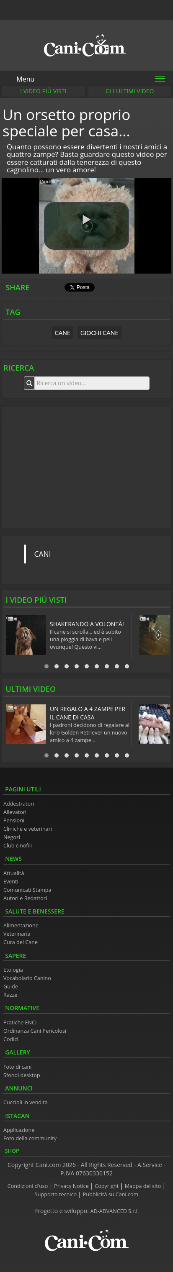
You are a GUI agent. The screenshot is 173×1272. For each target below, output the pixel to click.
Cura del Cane (20, 942)
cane (62, 332)
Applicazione (18, 1130)
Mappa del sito (144, 1186)
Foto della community (30, 1138)
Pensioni (13, 820)
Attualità (13, 873)
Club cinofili (17, 845)
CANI (42, 554)
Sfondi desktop (21, 1075)
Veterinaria (17, 933)
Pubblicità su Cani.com (110, 1194)
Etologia (13, 969)
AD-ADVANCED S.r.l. (114, 1211)
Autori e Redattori (25, 898)
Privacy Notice (72, 1186)
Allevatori (14, 812)
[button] (86, 226)
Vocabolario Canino (27, 978)
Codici (10, 1039)
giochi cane (99, 332)
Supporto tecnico (56, 1194)
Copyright (107, 1186)
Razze (10, 994)
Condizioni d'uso (28, 1186)
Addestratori (18, 803)
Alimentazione (21, 925)
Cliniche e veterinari (27, 828)
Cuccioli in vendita (25, 1102)
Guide (10, 986)
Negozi (11, 837)
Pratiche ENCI (19, 1022)
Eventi (10, 881)
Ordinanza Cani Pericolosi (34, 1030)
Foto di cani (17, 1066)
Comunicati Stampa (27, 889)
